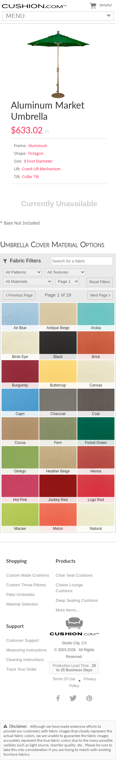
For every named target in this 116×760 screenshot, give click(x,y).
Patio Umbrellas (20, 594)
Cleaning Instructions (25, 659)
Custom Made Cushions (27, 575)
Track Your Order (21, 669)
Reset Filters (99, 282)
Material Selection (22, 604)
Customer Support (22, 640)
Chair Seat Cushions (74, 575)
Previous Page (19, 295)
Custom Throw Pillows (26, 585)
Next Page (100, 295)
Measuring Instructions (26, 650)
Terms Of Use (64, 679)
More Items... (67, 610)
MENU (57, 15)
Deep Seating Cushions (77, 600)
